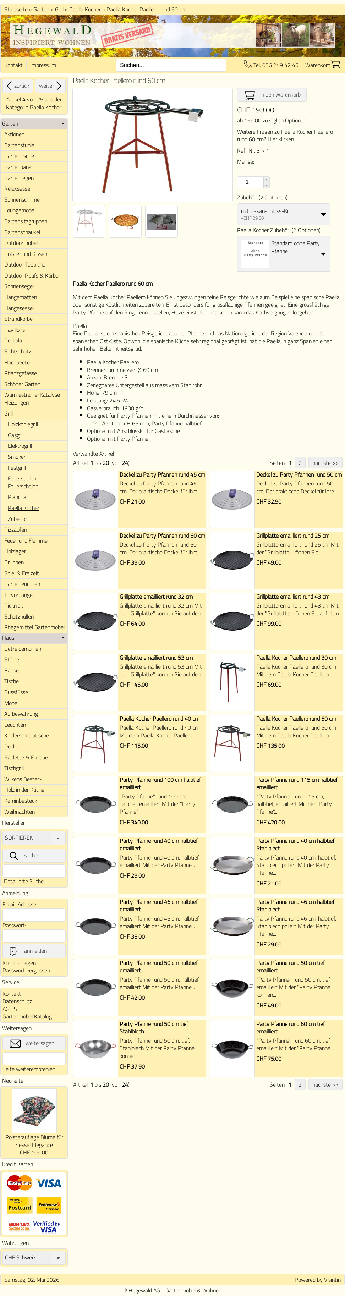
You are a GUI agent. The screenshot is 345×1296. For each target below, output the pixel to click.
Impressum (43, 65)
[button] (266, 179)
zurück (16, 86)
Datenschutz (17, 1001)
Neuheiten (14, 1080)
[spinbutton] (246, 182)
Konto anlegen (19, 962)
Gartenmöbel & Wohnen (193, 1290)
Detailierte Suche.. (25, 881)
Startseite (16, 9)
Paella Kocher (85, 9)
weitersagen (32, 1043)
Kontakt (13, 65)
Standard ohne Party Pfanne (295, 247)
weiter (51, 86)
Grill (59, 9)
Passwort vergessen (26, 970)
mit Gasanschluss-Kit (265, 210)
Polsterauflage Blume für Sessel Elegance (34, 1141)
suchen (24, 855)
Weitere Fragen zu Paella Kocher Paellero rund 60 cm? (285, 135)
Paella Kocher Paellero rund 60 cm (146, 9)
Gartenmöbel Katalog (27, 1016)
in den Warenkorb (272, 94)
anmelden (28, 951)
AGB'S (9, 1009)
